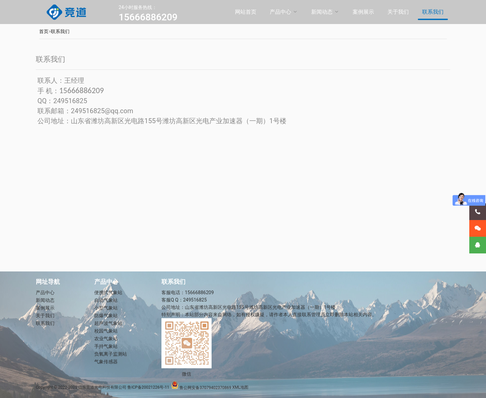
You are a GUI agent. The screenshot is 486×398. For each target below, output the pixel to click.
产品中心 (280, 12)
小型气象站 (106, 308)
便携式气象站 (108, 292)
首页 (43, 31)
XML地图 (240, 387)
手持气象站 (106, 346)
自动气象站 (106, 300)
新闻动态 (322, 12)
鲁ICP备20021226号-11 (148, 387)
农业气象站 (106, 338)
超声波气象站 (108, 323)
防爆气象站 (106, 315)
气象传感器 (106, 361)
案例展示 (363, 12)
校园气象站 (106, 331)
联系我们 (433, 12)
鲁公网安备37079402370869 (201, 387)
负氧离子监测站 (110, 354)
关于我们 (398, 12)
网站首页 (245, 12)
